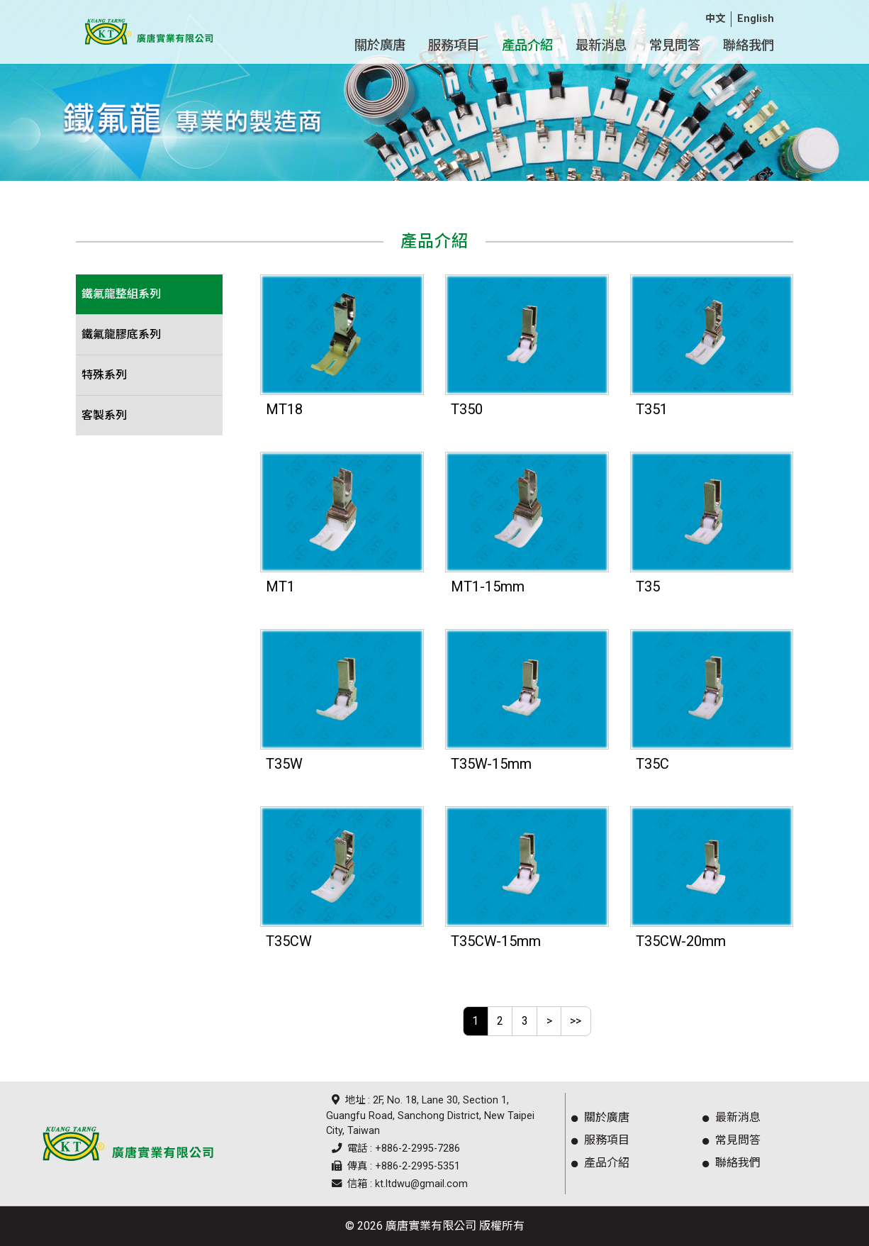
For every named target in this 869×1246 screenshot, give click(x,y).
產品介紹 (597, 1162)
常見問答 (729, 1140)
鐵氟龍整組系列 (121, 294)
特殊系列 (104, 375)
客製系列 (104, 415)
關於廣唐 (597, 1117)
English (755, 19)
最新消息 (729, 1117)
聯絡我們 (729, 1162)
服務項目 (597, 1140)
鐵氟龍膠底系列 (121, 334)
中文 (715, 19)
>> (575, 1021)
